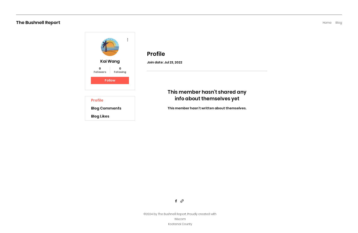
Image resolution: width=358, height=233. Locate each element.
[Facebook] (176, 201)
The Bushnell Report (38, 22)
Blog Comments (106, 108)
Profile (97, 100)
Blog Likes (100, 116)
